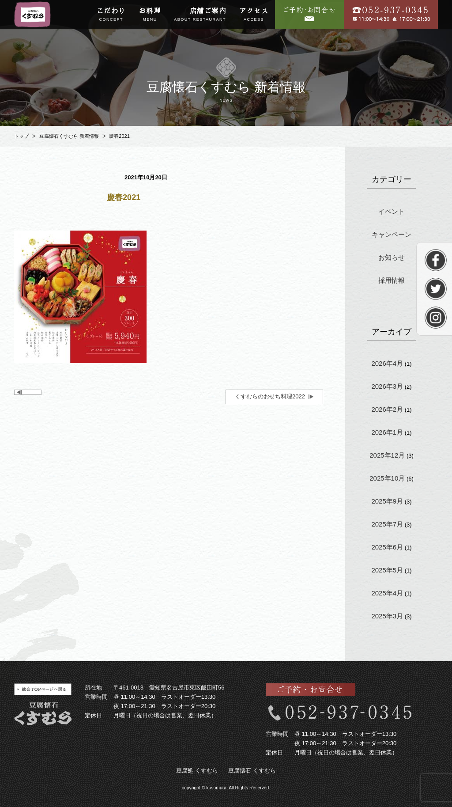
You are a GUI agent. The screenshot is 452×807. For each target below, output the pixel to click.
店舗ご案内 (200, 15)
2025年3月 (387, 616)
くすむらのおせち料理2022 (270, 396)
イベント (391, 211)
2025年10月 (387, 478)
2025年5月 (387, 570)
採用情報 (391, 280)
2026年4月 (387, 363)
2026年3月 (387, 386)
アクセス (253, 15)
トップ (21, 136)
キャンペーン (391, 234)
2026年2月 (387, 409)
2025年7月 (387, 524)
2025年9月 (387, 501)
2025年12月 (387, 455)
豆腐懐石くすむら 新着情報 (69, 136)
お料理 (150, 15)
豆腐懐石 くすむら (252, 770)
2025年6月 (387, 547)
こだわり (111, 15)
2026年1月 (387, 432)
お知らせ (391, 257)
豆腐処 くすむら (197, 770)
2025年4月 (387, 593)
